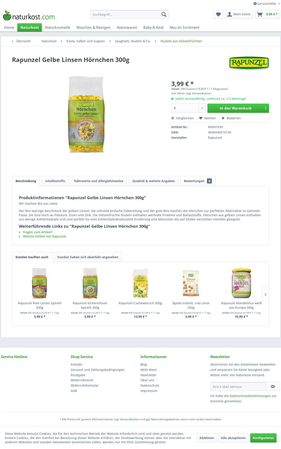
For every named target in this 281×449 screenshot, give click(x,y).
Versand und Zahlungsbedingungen (98, 370)
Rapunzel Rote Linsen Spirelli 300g (39, 305)
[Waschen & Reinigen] (93, 27)
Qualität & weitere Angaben (153, 181)
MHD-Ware (148, 370)
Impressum (148, 391)
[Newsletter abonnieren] (273, 386)
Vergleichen (182, 118)
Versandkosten (129, 419)
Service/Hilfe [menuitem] (265, 4)
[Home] (9, 27)
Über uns (147, 380)
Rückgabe (78, 375)
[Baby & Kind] (153, 27)
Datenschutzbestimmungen (250, 396)
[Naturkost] (29, 27)
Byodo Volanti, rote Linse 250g (191, 305)
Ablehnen (206, 438)
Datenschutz (149, 385)
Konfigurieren (263, 438)
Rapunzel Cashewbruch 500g (140, 303)
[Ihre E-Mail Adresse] (238, 386)
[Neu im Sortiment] (185, 27)
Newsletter (148, 375)
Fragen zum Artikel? (35, 232)
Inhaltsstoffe (55, 181)
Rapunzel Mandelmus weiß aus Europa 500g (241, 305)
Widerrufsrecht (82, 380)
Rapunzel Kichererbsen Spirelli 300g (90, 305)
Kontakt (76, 364)
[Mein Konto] (239, 14)
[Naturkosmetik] (57, 27)
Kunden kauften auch (32, 257)
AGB (74, 391)
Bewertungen (198, 180)
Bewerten (231, 118)
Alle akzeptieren (233, 438)
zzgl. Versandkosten (198, 93)
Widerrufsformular (85, 385)
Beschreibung (26, 181)
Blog (143, 364)
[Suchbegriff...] (129, 14)
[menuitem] (129, 14)
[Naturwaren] (127, 27)
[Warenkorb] (267, 14)
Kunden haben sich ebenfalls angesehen (87, 257)
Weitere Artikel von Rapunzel (42, 236)
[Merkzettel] (218, 14)
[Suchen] (164, 14)
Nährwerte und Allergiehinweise (98, 181)
